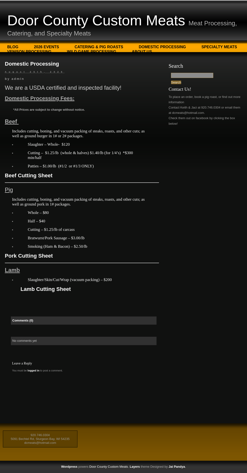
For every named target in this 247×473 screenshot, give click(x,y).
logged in (33, 370)
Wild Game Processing (91, 52)
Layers (135, 466)
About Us (142, 52)
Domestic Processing (162, 47)
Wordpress (69, 466)
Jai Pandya (177, 466)
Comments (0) (22, 320)
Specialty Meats (219, 47)
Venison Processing (29, 52)
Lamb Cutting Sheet (46, 289)
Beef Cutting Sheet (29, 175)
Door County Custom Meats (96, 20)
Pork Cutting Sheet (29, 256)
